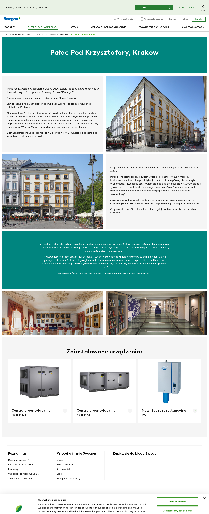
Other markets (186, 7)
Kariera (172, 19)
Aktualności (63, 469)
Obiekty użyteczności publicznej (55, 34)
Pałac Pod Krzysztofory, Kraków (82, 34)
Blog (59, 474)
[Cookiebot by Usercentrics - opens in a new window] (18, 508)
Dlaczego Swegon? (18, 460)
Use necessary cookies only (177, 492)
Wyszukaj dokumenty (153, 19)
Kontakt (198, 19)
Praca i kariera (65, 465)
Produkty (13, 469)
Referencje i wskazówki (15, 34)
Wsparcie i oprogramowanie (23, 474)
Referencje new (33, 34)
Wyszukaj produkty (125, 19)
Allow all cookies (177, 483)
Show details (152, 508)
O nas (60, 460)
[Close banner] (204, 480)
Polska (185, 19)
